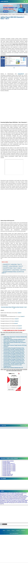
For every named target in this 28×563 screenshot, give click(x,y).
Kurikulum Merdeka (13, 497)
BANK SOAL (14, 492)
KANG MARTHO (4, 1)
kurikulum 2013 (6, 497)
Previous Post (23, 425)
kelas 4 (11, 496)
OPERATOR (11, 499)
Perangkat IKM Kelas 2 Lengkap (8, 465)
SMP (7, 502)
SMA (3, 502)
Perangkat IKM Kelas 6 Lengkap (8, 470)
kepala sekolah (22, 496)
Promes (18, 500)
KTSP (1, 497)
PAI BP (15, 499)
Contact (8, 530)
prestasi (14, 500)
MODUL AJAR (3, 499)
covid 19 (8, 494)
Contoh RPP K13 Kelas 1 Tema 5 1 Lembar (12, 268)
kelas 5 (14, 496)
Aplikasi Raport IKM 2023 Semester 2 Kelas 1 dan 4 (12, 17)
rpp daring (12, 501)
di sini (19, 312)
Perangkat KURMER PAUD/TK (8, 463)
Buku (1, 494)
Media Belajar (23, 497)
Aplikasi (8, 492)
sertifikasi (20, 501)
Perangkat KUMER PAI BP (7, 474)
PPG (12, 500)
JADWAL (21, 495)
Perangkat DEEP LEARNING (8, 461)
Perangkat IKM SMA (6, 473)
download (21, 494)
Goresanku (8, 495)
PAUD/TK (19, 499)
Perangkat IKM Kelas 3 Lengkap (8, 467)
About (4, 530)
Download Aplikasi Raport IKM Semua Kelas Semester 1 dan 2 (14, 307)
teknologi (10, 502)
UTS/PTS (2, 503)
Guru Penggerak (14, 495)
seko (16, 501)
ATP (11, 492)
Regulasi (26, 500)
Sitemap (17, 530)
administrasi (2, 492)
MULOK (7, 499)
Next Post (4, 425)
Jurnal (25, 495)
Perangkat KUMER (6, 462)
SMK (5, 502)
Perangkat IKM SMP (6, 472)
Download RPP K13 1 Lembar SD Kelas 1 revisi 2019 (14, 269)
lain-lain (19, 497)
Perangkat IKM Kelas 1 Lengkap (8, 464)
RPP (3, 501)
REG (23, 500)
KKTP (26, 496)
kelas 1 (1, 496)
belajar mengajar (20, 492)
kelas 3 (7, 496)
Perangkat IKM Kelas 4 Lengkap (8, 468)
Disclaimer (23, 530)
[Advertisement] (14, 28)
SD (14, 501)
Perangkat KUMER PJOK (7, 475)
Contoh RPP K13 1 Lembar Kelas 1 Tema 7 (12, 264)
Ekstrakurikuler (3, 495)
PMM (9, 500)
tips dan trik (15, 502)
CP (10, 494)
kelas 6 (17, 496)
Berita (25, 492)
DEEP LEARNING (15, 494)
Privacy (13, 530)
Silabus (23, 501)
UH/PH (23, 502)
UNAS (26, 502)
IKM (19, 495)
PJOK (7, 500)
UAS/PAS (20, 502)
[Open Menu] (24, 1)
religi (1, 501)
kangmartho (20, 73)
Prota (21, 500)
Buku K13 (4, 494)
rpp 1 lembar (6, 501)
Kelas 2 (4, 496)
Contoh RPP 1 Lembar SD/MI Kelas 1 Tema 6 (12, 266)
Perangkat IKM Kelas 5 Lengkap (8, 469)
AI (5, 492)
